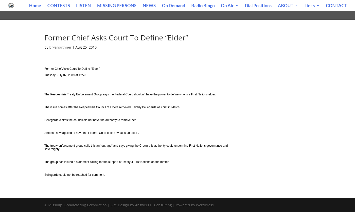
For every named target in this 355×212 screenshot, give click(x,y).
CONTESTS (58, 6)
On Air (227, 6)
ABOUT (285, 6)
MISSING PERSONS (117, 6)
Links (309, 6)
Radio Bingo (203, 6)
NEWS (149, 6)
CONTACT (336, 6)
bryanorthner (60, 47)
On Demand (173, 6)
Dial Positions (258, 6)
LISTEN (83, 6)
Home (35, 6)
